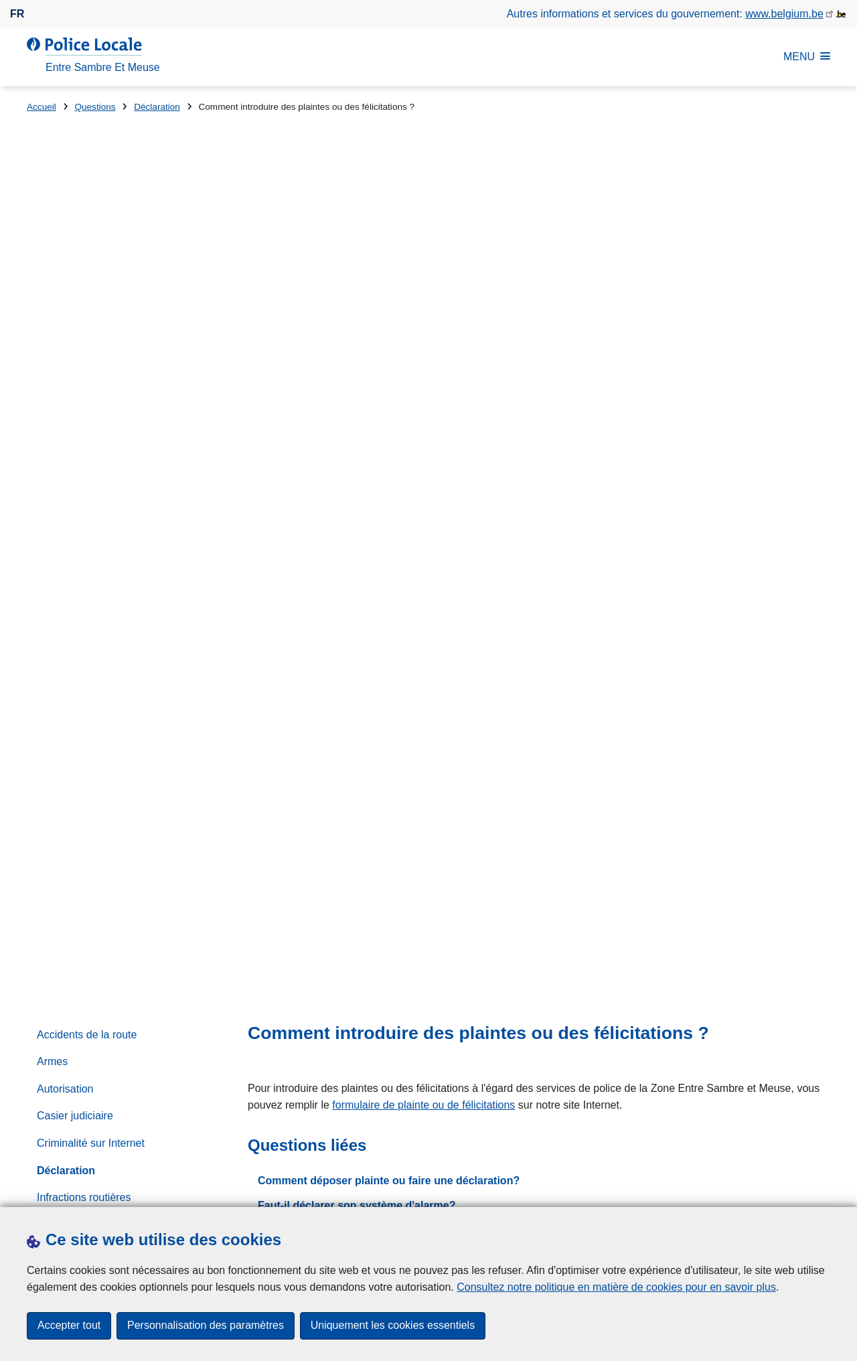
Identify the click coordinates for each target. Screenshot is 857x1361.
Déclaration (157, 107)
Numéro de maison (278, 1011)
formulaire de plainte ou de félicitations (423, 404)
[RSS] (822, 1189)
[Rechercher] (794, 716)
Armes (52, 361)
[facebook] (796, 1189)
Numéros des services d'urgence (115, 551)
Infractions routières (84, 497)
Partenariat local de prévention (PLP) (124, 605)
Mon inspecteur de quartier (100, 524)
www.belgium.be (784, 13)
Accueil (41, 107)
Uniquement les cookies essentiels (393, 1326)
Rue (36, 1011)
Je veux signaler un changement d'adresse (367, 530)
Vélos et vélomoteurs (87, 840)
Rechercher (520, 690)
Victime (54, 813)
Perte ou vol (65, 633)
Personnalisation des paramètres (205, 1326)
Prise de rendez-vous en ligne (567, 955)
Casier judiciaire (75, 415)
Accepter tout (68, 1326)
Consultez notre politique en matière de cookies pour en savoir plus (616, 1287)
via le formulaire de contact (457, 645)
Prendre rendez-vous (77, 1190)
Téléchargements (190, 1190)
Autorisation (65, 388)
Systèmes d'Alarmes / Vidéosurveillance (88, 750)
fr (17, 13)
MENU (806, 56)
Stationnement (71, 714)
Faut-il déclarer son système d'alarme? (356, 505)
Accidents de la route (87, 333)
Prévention (62, 659)
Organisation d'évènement (99, 578)
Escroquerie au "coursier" (535, 1002)
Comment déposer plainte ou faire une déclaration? (389, 479)
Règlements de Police (89, 687)
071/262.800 (652, 645)
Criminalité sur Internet (91, 442)
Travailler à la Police (85, 785)
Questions (94, 107)
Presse (258, 1190)
